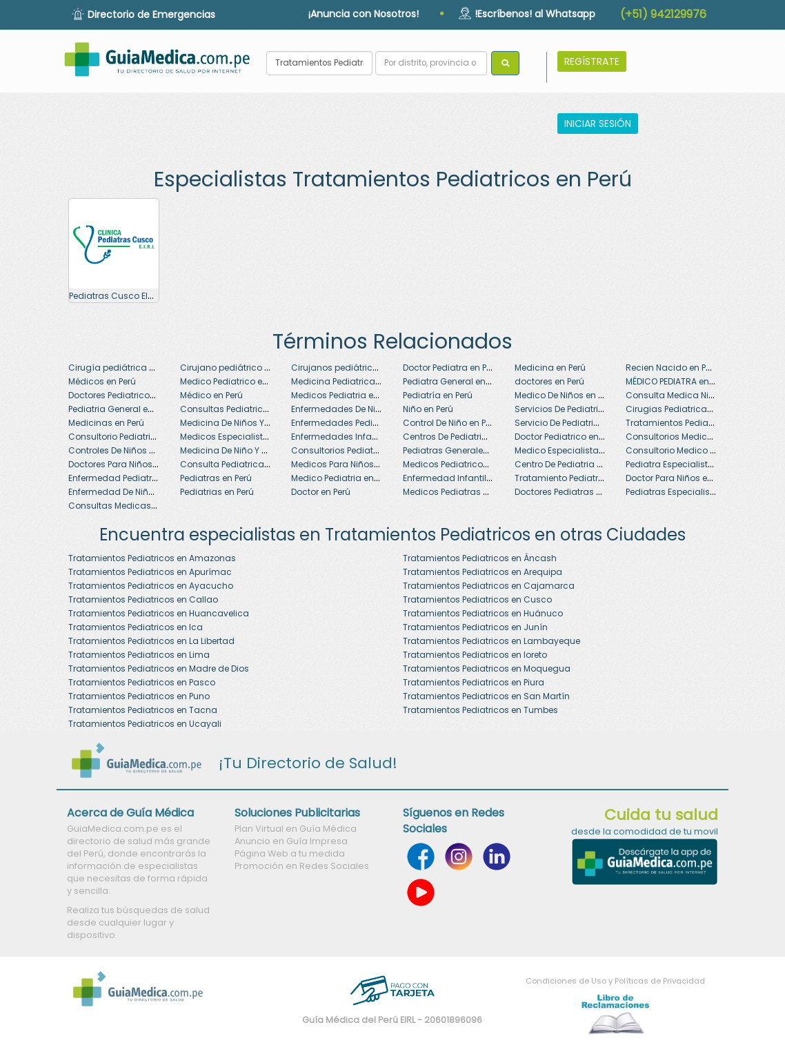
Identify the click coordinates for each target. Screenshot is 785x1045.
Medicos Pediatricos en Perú (461, 464)
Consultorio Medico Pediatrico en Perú (705, 450)
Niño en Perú (428, 409)
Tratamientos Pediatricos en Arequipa (482, 572)
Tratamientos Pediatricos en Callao (143, 599)
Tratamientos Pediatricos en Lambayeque (491, 641)
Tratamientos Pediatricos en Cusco (477, 599)
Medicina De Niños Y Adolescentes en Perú (267, 423)
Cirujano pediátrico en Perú (237, 367)
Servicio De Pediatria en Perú (573, 423)
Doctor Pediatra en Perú (451, 367)
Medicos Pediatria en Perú (344, 395)
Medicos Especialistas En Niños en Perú (261, 436)
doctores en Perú (549, 381)
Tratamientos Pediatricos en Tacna (142, 710)
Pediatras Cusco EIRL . (115, 296)
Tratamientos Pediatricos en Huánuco (483, 613)
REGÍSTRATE (591, 61)
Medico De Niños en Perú (565, 395)
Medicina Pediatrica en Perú (349, 381)
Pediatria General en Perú (120, 409)
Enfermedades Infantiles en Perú (358, 436)
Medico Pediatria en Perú (342, 478)
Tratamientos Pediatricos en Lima (139, 655)
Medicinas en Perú (106, 423)
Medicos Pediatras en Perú (458, 492)
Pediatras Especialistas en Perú (690, 492)
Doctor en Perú (320, 492)
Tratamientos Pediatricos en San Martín (486, 696)
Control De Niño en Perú (451, 423)
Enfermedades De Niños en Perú (357, 409)
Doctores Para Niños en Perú (126, 464)
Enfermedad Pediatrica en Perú (132, 478)
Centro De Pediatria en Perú (570, 464)
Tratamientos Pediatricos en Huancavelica (158, 613)
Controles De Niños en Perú (123, 450)
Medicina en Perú (550, 367)
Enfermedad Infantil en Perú (460, 478)
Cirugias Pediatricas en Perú (685, 409)
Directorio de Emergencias (151, 14)
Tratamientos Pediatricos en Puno (139, 696)
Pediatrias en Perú (217, 492)
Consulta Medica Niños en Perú (691, 395)
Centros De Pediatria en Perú (461, 436)
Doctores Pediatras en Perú (570, 492)
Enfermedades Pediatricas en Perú (363, 423)
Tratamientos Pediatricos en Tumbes (480, 710)
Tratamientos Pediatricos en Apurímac (150, 572)
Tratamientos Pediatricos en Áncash (480, 558)
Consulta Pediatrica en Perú (238, 464)
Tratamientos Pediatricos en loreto (475, 655)
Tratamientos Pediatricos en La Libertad (151, 641)
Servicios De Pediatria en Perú (575, 409)
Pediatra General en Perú (454, 381)
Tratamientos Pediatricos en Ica (135, 627)
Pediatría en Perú (438, 395)
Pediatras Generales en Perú (461, 450)
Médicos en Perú (102, 381)
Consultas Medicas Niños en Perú (138, 505)
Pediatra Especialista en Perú (686, 464)
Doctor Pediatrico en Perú (566, 436)
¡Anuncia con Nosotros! (363, 14)
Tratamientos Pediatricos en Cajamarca (489, 586)
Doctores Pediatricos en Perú (127, 395)
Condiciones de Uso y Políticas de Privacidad (615, 980)
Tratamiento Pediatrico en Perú (579, 478)
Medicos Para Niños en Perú (348, 464)
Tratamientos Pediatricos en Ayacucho (150, 586)
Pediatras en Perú (216, 478)
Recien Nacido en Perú (672, 367)
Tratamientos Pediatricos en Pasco (141, 682)
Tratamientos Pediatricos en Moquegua (486, 668)
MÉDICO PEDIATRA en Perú (677, 381)
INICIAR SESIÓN (597, 123)
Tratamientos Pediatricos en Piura (473, 682)
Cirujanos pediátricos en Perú (353, 367)
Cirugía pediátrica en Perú (123, 367)
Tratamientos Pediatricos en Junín (475, 627)
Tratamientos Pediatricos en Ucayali (144, 724)
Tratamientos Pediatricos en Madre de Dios (158, 668)
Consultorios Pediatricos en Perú (358, 450)
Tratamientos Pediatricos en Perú (695, 423)
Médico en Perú (211, 395)
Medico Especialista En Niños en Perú (591, 450)
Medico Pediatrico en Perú (233, 381)
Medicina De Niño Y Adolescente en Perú (263, 450)
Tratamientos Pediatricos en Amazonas (152, 558)
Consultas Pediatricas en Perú (243, 409)
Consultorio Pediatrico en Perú (130, 436)
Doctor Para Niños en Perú (679, 478)
